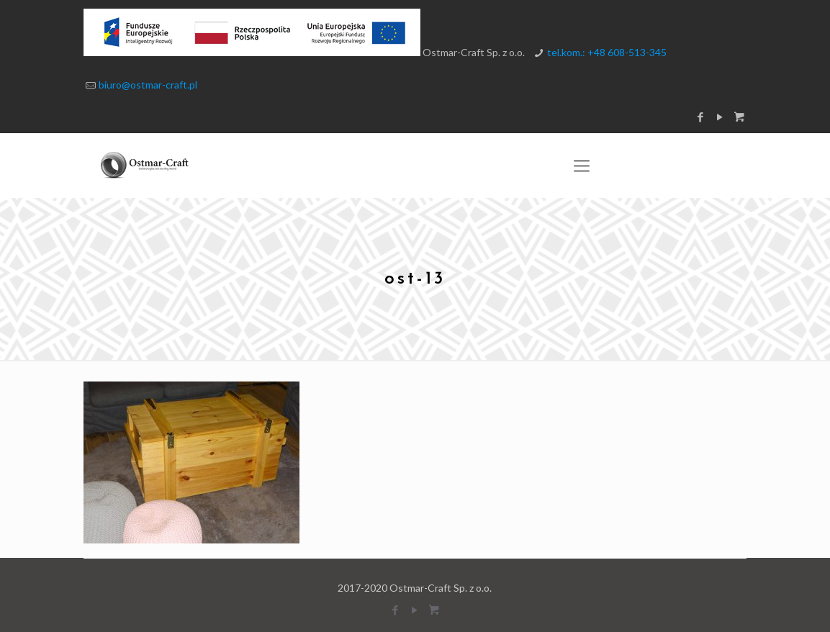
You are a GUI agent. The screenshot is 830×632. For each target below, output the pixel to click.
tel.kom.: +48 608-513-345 (607, 52)
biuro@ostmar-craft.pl (148, 84)
